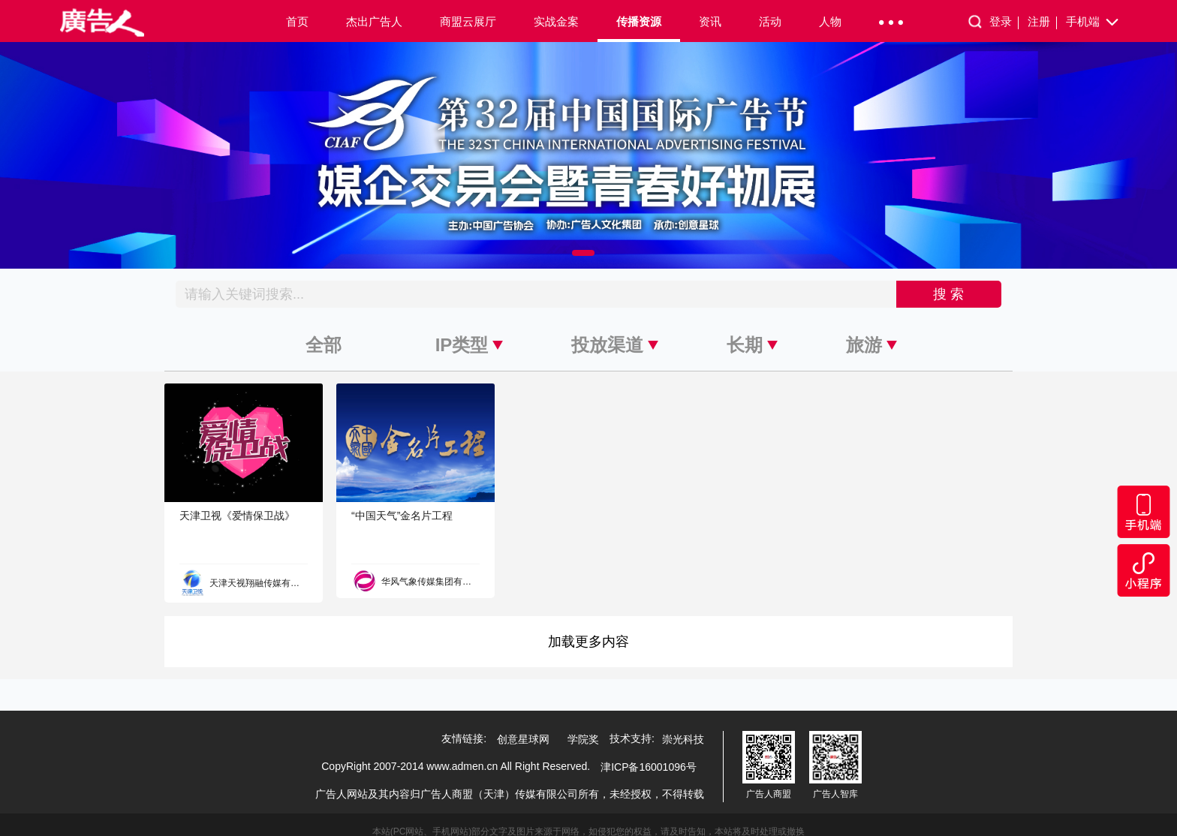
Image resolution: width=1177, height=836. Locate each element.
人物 (830, 21)
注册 (1042, 22)
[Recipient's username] (536, 294)
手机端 (1093, 23)
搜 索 (948, 294)
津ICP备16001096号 (649, 767)
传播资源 (638, 21)
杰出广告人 (374, 21)
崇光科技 (683, 739)
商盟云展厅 (468, 21)
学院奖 (583, 739)
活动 (770, 21)
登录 (1004, 22)
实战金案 (556, 21)
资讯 (710, 21)
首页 (297, 21)
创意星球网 (523, 739)
